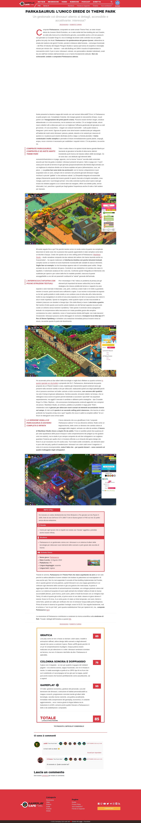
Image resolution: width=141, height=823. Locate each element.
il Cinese (50, 759)
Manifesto (71, 6)
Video (64, 2)
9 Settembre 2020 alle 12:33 (94, 759)
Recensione (50, 800)
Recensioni (53, 2)
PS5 (39, 6)
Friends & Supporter (83, 6)
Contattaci (108, 808)
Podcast (86, 2)
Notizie (41, 2)
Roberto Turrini (76, 24)
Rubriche (74, 2)
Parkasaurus (54, 557)
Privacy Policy (76, 804)
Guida (48, 806)
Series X (46, 6)
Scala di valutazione (50, 720)
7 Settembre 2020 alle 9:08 (94, 743)
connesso (45, 775)
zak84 (45, 743)
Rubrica (48, 804)
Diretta (97, 2)
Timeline (95, 6)
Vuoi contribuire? (106, 6)
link (70, 619)
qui (48, 610)
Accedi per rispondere (94, 752)
